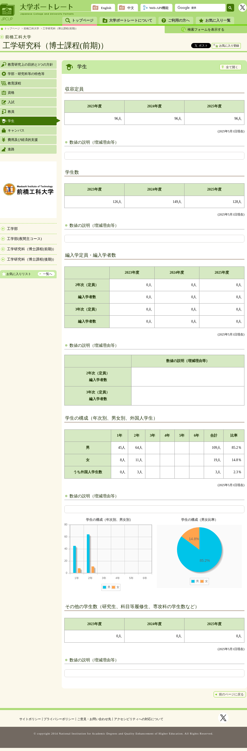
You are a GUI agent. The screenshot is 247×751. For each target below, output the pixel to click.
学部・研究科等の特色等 (26, 74)
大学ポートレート (47, 7)
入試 (11, 102)
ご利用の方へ (179, 20)
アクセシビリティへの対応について (138, 719)
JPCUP (7, 12)
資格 (11, 92)
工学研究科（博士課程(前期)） (60, 28)
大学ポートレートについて (130, 20)
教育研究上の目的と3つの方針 (30, 64)
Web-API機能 (159, 8)
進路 (11, 149)
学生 (11, 121)
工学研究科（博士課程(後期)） (31, 259)
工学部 (12, 229)
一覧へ (47, 274)
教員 (11, 112)
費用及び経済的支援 (23, 140)
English (106, 8)
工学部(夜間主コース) (24, 239)
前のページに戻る (231, 694)
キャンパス (16, 130)
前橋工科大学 (31, 28)
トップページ (82, 20)
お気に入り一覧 (218, 20)
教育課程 (14, 83)
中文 (130, 8)
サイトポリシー (30, 719)
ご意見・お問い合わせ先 (94, 719)
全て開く (232, 67)
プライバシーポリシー (58, 719)
